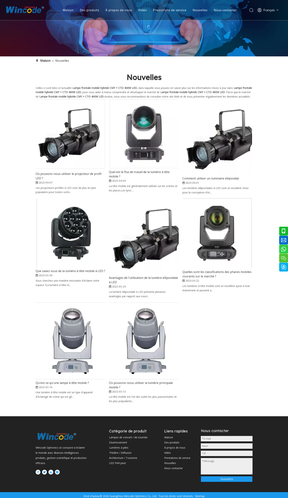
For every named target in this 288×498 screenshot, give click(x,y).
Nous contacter (225, 10)
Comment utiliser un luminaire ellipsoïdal (210, 178)
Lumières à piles (118, 447)
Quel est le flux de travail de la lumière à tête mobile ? (139, 174)
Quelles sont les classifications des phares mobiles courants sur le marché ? (216, 274)
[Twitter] (44, 472)
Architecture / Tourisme (123, 458)
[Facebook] (38, 472)
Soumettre (226, 479)
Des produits (89, 10)
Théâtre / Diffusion (120, 452)
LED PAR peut (117, 463)
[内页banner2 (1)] (144, 28)
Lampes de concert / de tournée (128, 437)
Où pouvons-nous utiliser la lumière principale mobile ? (141, 385)
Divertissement (118, 442)
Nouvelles (200, 10)
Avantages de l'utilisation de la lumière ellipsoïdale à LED (143, 280)
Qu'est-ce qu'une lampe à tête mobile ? (62, 383)
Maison (68, 10)
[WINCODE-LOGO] (57, 436)
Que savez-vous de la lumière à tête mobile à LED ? (70, 271)
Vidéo (142, 10)
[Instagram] (57, 472)
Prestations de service (169, 10)
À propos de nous (118, 10)
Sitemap (199, 496)
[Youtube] (50, 472)
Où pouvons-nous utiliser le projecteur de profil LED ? (68, 176)
